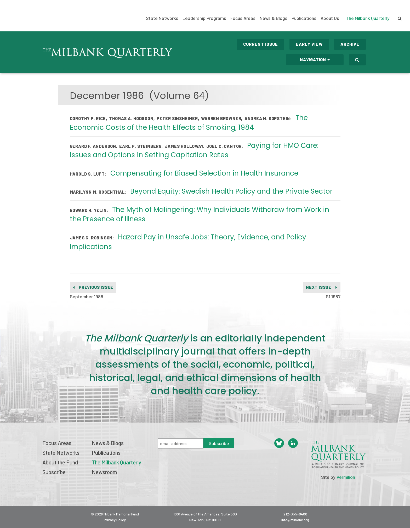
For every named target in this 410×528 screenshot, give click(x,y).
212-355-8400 (295, 514)
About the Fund (60, 462)
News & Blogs (273, 18)
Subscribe (54, 472)
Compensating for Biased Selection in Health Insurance (204, 173)
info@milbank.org (295, 520)
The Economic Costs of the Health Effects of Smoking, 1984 (189, 122)
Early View (309, 44)
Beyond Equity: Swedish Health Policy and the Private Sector (231, 191)
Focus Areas (242, 18)
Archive (350, 44)
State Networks (162, 18)
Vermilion (346, 477)
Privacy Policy (115, 520)
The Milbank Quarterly (368, 18)
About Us (330, 18)
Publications (304, 18)
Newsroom (104, 472)
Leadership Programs (204, 18)
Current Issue (260, 44)
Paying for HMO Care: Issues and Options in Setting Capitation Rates (194, 150)
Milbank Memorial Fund (30, 15)
